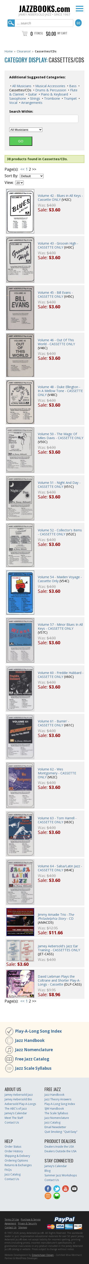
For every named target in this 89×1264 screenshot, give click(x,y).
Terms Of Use (12, 1219)
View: (9, 182)
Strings (34, 98)
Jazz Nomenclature (34, 1049)
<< (22, 169)
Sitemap (22, 1227)
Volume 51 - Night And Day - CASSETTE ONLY (59, 484)
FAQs (8, 1170)
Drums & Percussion (50, 90)
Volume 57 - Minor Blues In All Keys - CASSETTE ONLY (60, 626)
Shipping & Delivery (17, 1156)
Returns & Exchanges (18, 1165)
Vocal (13, 102)
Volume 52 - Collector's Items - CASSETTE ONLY (60, 532)
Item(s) (38, 33)
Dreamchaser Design (43, 1255)
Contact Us (12, 1122)
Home (9, 51)
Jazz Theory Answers (57, 1099)
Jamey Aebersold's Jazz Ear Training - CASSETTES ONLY (59, 948)
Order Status (13, 1147)
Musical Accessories (49, 86)
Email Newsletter (55, 1127)
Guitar (32, 94)
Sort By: (11, 176)
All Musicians (21, 86)
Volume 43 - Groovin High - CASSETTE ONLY (58, 245)
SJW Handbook (54, 1109)
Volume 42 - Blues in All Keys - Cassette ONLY (60, 197)
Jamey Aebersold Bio (18, 1099)
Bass (72, 86)
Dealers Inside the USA (59, 1147)
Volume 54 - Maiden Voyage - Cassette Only (60, 579)
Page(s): (11, 169)
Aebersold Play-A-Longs (20, 1104)
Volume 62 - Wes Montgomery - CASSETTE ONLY (57, 773)
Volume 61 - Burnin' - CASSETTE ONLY (53, 723)
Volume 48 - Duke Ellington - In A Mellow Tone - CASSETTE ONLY (60, 391)
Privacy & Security (27, 1223)
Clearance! (24, 51)
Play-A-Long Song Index (38, 1031)
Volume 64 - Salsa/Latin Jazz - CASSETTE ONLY (60, 868)
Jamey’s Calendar (16, 1113)
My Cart (62, 33)
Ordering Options (16, 1160)
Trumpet (70, 98)
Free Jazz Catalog (32, 1059)
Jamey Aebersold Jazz (19, 1095)
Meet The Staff (14, 1118)
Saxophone (17, 98)
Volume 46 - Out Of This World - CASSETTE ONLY (56, 342)
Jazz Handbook (29, 1040)
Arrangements (31, 102)
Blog (47, 1171)
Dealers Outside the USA (60, 1151)
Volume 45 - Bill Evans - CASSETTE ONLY (55, 294)
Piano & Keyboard (54, 94)
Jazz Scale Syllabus (33, 1068)
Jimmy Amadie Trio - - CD (56, 916)
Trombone (51, 98)
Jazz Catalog (52, 1122)
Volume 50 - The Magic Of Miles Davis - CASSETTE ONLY (60, 436)
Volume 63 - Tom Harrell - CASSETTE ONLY (57, 820)
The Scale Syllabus (56, 1113)
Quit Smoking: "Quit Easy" (60, 1132)
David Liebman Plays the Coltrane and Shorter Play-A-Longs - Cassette (59, 980)
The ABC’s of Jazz (16, 1109)
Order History (14, 1151)
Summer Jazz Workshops (60, 1175)
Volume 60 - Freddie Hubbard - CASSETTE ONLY (60, 674)
